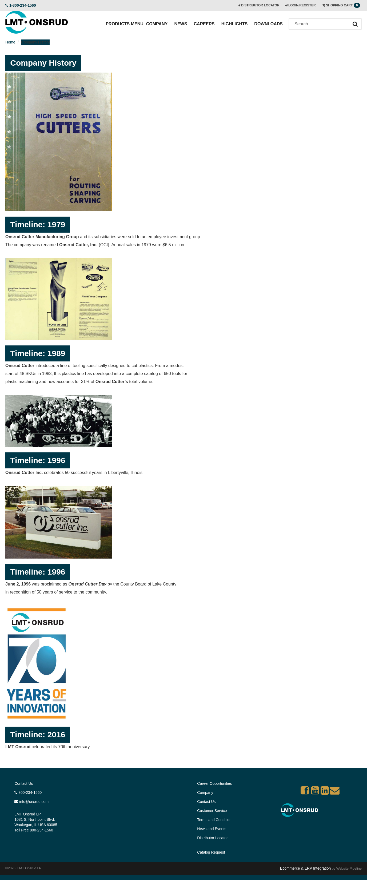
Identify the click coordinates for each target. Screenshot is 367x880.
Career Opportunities (214, 783)
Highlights (234, 24)
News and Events (211, 829)
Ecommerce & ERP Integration (305, 868)
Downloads (268, 24)
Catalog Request (211, 852)
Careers (204, 24)
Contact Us (23, 783)
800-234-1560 (28, 792)
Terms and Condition (214, 820)
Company (157, 24)
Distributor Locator (212, 838)
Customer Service (212, 811)
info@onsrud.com (31, 801)
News (180, 24)
